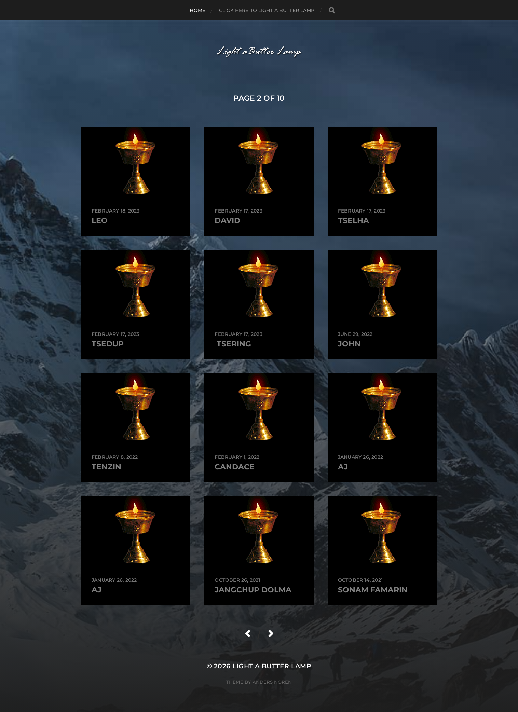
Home (197, 10)
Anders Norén (272, 682)
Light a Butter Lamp (271, 666)
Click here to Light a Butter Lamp (267, 10)
